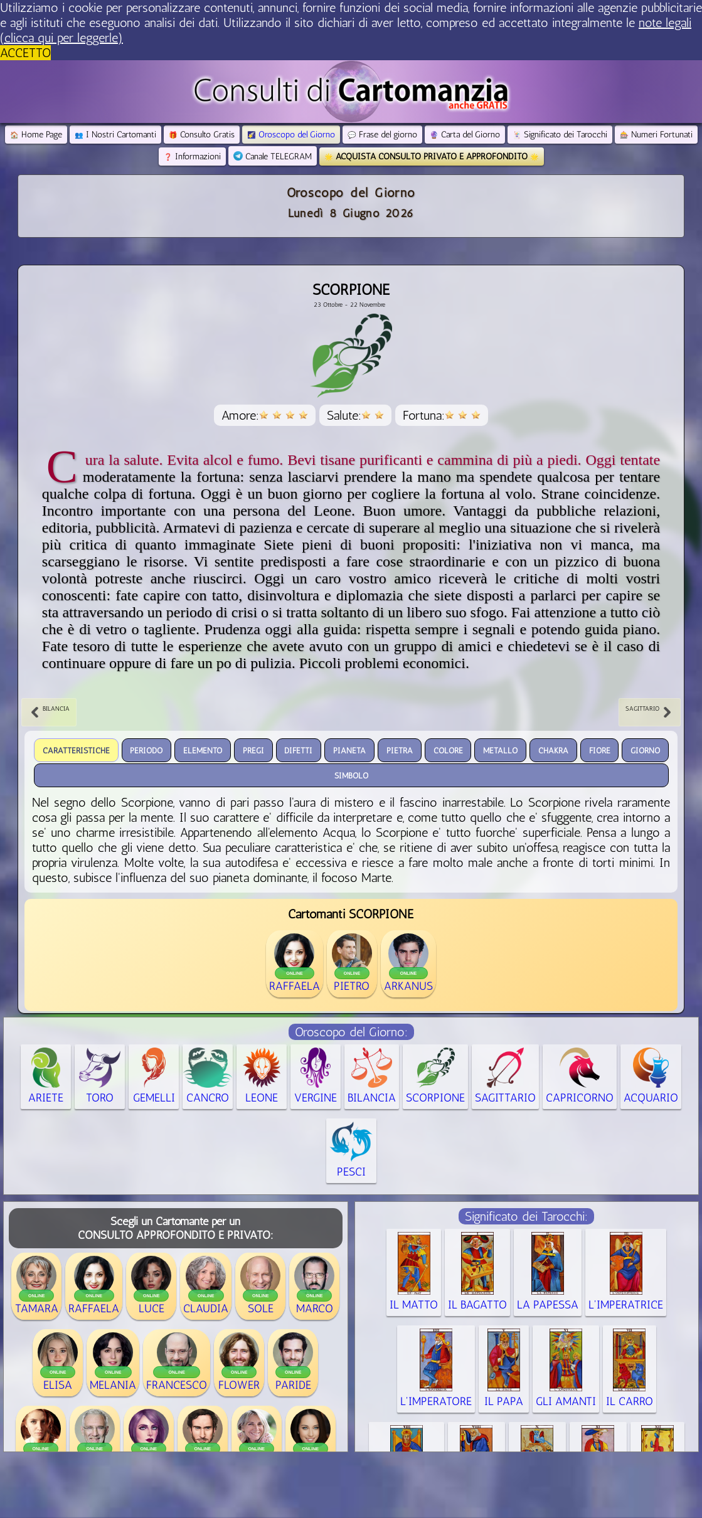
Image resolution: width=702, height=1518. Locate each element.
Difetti (298, 749)
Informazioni (192, 156)
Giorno (645, 749)
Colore (448, 749)
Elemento (202, 749)
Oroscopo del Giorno (291, 134)
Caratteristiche (76, 749)
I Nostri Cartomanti (115, 134)
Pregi (253, 749)
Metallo (500, 749)
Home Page (36, 134)
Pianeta (349, 749)
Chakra (553, 749)
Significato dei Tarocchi (560, 134)
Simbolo (351, 775)
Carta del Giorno (465, 134)
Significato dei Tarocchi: (526, 1216)
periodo (146, 749)
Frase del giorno (382, 134)
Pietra (399, 749)
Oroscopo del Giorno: (351, 1031)
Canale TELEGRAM (272, 156)
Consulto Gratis (202, 134)
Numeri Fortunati (656, 134)
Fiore (599, 749)
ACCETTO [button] (25, 52)
